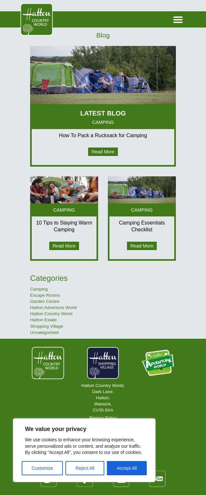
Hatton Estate (43, 319)
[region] (84, 450)
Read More (102, 151)
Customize (42, 468)
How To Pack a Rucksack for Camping (103, 135)
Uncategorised (44, 332)
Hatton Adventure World (53, 307)
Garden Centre (44, 301)
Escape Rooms (45, 295)
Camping (39, 289)
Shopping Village (46, 326)
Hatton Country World (51, 313)
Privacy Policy (103, 417)
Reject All (84, 468)
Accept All (127, 468)
